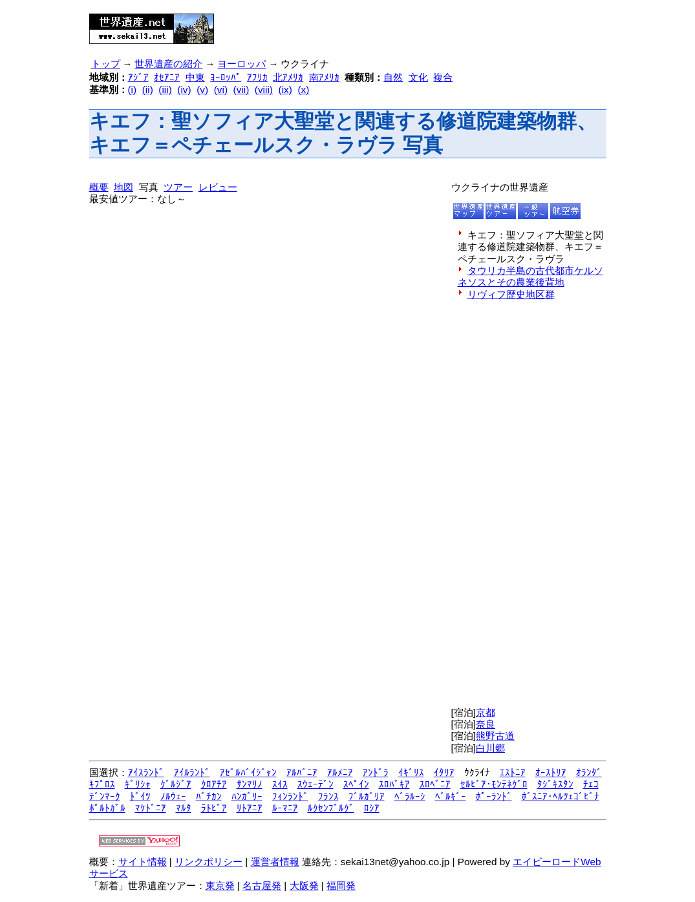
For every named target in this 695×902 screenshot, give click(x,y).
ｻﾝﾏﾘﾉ (249, 784)
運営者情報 (275, 861)
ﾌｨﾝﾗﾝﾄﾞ (290, 796)
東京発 (220, 885)
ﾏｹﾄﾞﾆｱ (150, 807)
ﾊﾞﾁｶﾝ (209, 796)
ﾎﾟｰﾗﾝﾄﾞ (494, 796)
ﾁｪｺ (591, 784)
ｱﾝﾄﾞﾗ (376, 772)
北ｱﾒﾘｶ (288, 77)
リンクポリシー (208, 861)
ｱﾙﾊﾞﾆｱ (301, 772)
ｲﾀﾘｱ (444, 772)
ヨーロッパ (241, 64)
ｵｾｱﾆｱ (167, 77)
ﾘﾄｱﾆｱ (249, 807)
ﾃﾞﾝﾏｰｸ (104, 796)
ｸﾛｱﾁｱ (214, 784)
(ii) (147, 89)
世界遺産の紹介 (168, 64)
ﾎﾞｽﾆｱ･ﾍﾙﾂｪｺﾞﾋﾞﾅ (560, 796)
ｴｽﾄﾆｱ (513, 772)
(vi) (221, 89)
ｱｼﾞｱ (138, 77)
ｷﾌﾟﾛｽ (102, 784)
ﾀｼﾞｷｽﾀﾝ (555, 784)
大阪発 (304, 885)
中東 (195, 77)
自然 (393, 77)
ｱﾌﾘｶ (257, 77)
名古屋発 (261, 885)
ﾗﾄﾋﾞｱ (214, 807)
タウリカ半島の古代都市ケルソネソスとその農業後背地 (530, 276)
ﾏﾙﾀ (183, 807)
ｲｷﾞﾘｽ (411, 772)
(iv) (184, 89)
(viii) (264, 89)
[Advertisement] (381, 24)
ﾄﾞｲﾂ (140, 796)
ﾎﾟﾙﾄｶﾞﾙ (107, 807)
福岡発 (341, 885)
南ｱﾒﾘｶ (324, 77)
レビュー (217, 187)
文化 (418, 77)
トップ (105, 64)
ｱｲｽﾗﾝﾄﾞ (146, 772)
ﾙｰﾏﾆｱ (285, 807)
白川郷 (490, 747)
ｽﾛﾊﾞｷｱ (394, 784)
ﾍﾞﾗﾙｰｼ (409, 796)
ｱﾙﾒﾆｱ (340, 772)
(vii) (241, 89)
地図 (123, 187)
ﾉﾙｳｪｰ (173, 796)
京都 (485, 712)
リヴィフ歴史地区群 (511, 294)
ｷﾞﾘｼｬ (138, 784)
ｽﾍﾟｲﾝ (356, 784)
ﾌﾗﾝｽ (328, 796)
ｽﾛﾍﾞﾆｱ (435, 784)
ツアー (178, 187)
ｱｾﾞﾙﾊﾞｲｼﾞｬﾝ (248, 772)
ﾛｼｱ (372, 807)
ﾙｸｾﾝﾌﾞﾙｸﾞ (331, 807)
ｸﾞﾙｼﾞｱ (175, 784)
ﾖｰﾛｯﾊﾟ (225, 77)
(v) (202, 89)
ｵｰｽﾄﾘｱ (550, 772)
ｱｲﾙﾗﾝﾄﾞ (192, 772)
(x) (303, 89)
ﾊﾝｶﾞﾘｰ (246, 796)
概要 (99, 187)
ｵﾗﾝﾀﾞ (589, 772)
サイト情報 (142, 861)
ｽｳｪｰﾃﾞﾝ (315, 784)
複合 (443, 77)
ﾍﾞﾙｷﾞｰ (450, 796)
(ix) (285, 89)
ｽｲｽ (280, 784)
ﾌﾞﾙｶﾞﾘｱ (366, 796)
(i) (132, 89)
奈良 (485, 723)
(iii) (164, 89)
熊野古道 (495, 735)
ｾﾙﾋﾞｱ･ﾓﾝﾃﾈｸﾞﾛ (494, 784)
